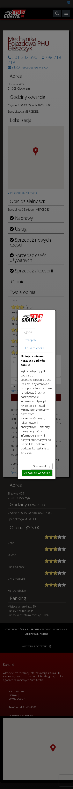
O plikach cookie (34, 348)
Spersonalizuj (41, 466)
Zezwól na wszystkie (37, 473)
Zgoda (28, 332)
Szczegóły (30, 340)
